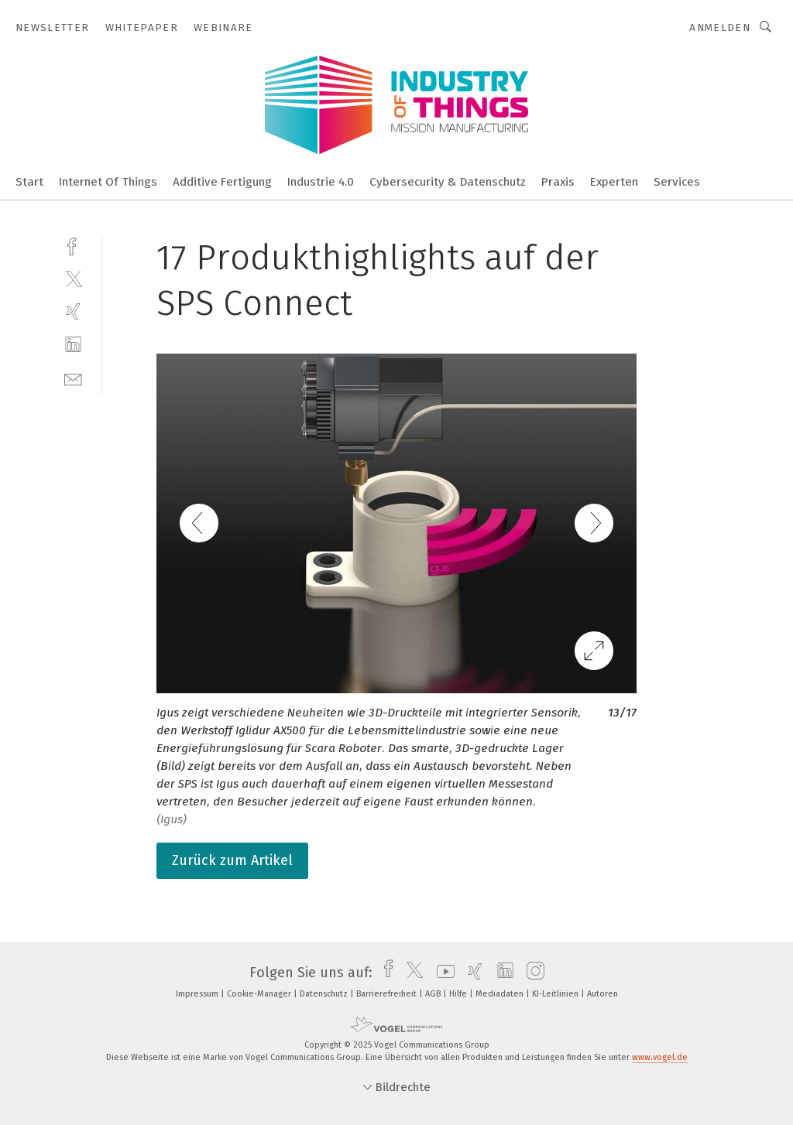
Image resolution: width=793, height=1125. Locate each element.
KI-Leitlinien (556, 994)
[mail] (73, 378)
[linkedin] (73, 344)
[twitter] (73, 278)
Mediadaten (500, 994)
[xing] (73, 311)
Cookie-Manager (260, 994)
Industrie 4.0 (320, 182)
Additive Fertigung (222, 182)
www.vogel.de (660, 1057)
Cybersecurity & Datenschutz (447, 182)
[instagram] (531, 972)
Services (677, 182)
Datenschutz (325, 994)
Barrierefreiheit (387, 994)
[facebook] (73, 245)
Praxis (558, 182)
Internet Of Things (108, 182)
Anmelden (719, 27)
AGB (434, 994)
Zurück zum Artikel (232, 860)
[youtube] (442, 972)
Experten (614, 182)
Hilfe (459, 994)
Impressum (198, 994)
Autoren (602, 994)
